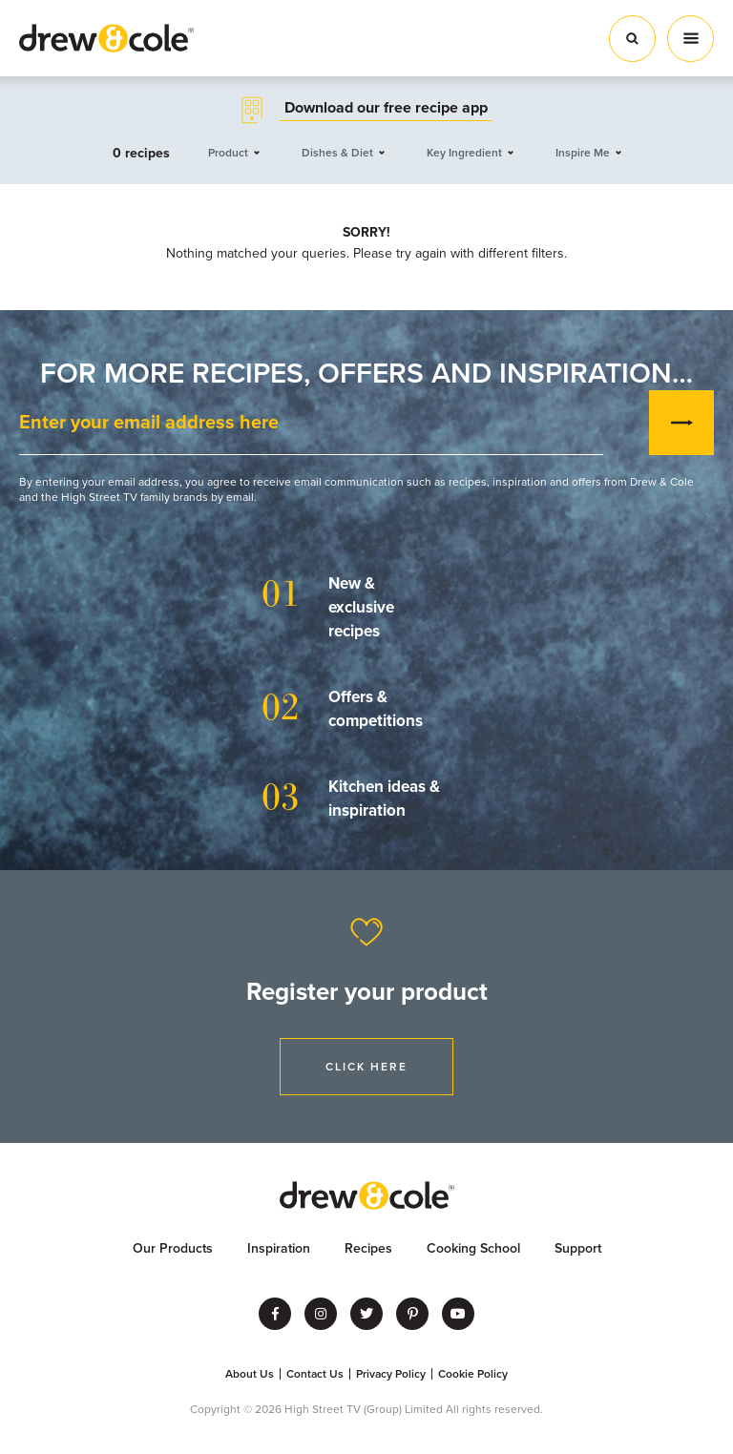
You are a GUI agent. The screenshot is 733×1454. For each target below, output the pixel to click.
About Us (249, 1374)
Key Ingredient (464, 152)
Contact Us (315, 1374)
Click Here (366, 1066)
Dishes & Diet (337, 152)
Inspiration (278, 1248)
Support (578, 1248)
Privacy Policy (391, 1374)
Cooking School (473, 1248)
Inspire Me (582, 152)
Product (228, 152)
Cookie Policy (473, 1374)
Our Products (173, 1248)
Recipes (368, 1248)
